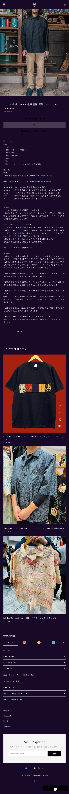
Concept (7, 716)
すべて (11, 642)
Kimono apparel (10, 656)
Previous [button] (2, 52)
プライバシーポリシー (26, 775)
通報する (19, 331)
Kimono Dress (9, 687)
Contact (7, 726)
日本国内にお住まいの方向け (34, 131)
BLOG (5, 721)
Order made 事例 (11, 681)
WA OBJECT (8, 669)
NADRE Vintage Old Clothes (16, 694)
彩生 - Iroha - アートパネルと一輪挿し (19, 675)
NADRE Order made (12, 700)
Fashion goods (10, 662)
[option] (34, 52)
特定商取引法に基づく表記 (42, 775)
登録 (54, 754)
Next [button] (66, 52)
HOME (6, 711)
